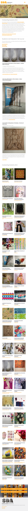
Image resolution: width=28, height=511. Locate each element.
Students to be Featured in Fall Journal (9, 33)
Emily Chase (4, 45)
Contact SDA (3, 508)
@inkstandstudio (12, 119)
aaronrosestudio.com (6, 74)
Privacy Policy (3, 507)
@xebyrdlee (4, 159)
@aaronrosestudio (14, 74)
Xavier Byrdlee (4, 46)
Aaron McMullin (5, 44)
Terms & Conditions (4, 506)
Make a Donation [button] (14, 491)
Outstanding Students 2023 (7, 35)
